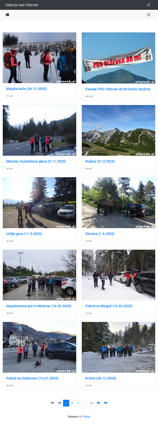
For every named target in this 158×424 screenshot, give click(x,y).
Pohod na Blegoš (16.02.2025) (108, 306)
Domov (7, 14)
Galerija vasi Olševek (21, 5)
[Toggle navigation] (149, 5)
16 (91, 403)
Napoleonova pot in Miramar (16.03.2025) (38, 306)
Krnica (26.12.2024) (100, 378)
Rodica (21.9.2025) (100, 161)
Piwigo (86, 416)
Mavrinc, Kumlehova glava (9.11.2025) (36, 161)
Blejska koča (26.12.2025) (26, 89)
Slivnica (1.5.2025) (99, 234)
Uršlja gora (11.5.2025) (24, 234)
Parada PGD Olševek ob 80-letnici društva (117, 89)
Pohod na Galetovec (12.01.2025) (32, 378)
